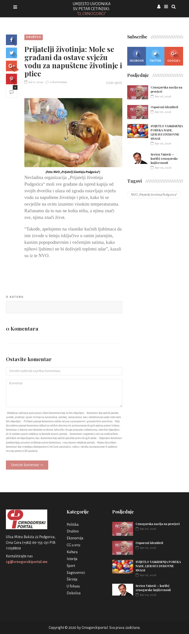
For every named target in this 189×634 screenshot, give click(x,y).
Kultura (72, 552)
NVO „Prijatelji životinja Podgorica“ (154, 194)
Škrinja (72, 579)
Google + (173, 56)
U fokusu (73, 586)
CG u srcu (73, 545)
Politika (73, 525)
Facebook (137, 56)
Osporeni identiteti (164, 107)
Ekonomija (75, 538)
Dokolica (74, 593)
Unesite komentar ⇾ (27, 465)
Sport (71, 566)
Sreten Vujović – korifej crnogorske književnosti (164, 158)
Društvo (33, 37)
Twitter (155, 56)
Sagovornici (76, 573)
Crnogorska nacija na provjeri (158, 524)
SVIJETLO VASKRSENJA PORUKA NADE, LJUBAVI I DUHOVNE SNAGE (167, 132)
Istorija (72, 559)
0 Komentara (56, 82)
